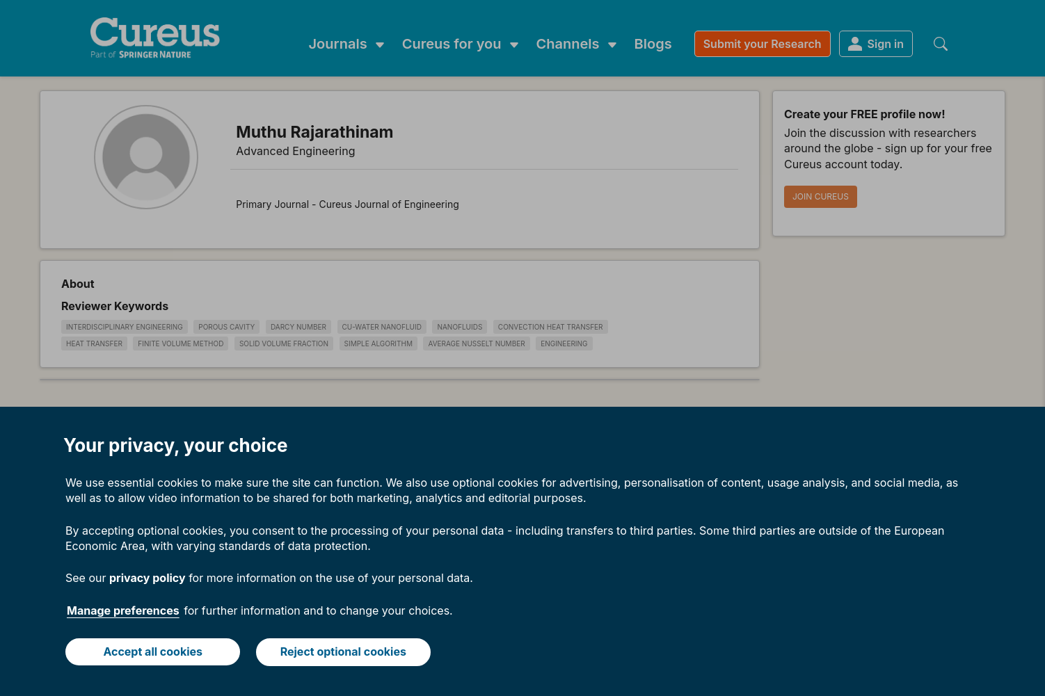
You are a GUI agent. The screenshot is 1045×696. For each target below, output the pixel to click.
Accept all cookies (152, 652)
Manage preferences (123, 611)
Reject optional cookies (343, 652)
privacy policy (147, 578)
